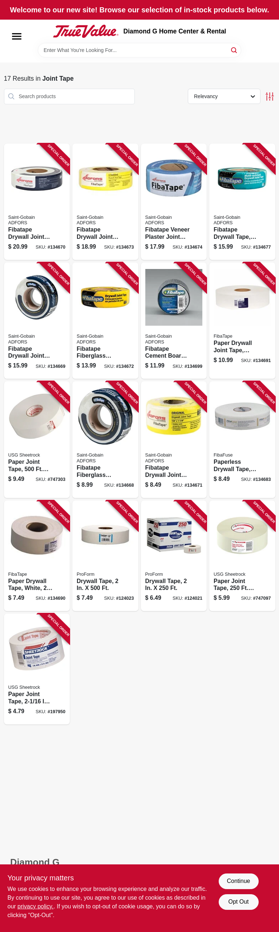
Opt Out (238, 902)
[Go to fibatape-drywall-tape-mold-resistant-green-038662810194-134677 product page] (242, 202)
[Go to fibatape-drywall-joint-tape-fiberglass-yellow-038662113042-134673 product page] (105, 202)
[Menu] (16, 36)
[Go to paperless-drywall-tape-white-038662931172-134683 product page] (242, 439)
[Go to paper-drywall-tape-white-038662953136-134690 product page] (37, 556)
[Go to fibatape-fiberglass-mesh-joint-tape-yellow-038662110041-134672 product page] (105, 320)
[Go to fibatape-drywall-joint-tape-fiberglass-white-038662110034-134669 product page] (37, 320)
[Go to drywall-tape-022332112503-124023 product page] (105, 556)
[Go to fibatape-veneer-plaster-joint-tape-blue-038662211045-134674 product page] (174, 202)
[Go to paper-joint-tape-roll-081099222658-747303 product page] (37, 439)
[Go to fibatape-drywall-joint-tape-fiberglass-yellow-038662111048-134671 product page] (174, 439)
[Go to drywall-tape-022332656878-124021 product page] (174, 556)
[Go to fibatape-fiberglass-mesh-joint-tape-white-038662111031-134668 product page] (105, 439)
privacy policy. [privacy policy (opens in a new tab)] (35, 906)
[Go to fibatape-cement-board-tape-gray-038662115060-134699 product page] (174, 320)
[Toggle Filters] (270, 96)
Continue (238, 881)
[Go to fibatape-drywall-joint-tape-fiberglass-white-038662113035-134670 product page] (37, 202)
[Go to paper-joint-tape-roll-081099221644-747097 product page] (242, 556)
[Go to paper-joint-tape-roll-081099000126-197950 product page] (37, 669)
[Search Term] (139, 50)
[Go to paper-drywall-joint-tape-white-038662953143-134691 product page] (242, 320)
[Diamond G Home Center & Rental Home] (85, 31)
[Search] (234, 50)
